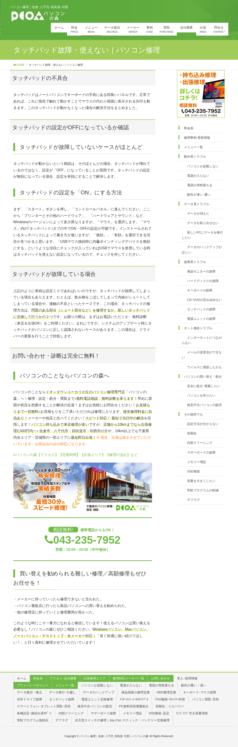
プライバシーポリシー (32, 685)
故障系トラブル (195, 262)
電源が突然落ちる (199, 185)
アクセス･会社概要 (63, 678)
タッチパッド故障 (61, 699)
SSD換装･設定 (159, 713)
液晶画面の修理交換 (135, 692)
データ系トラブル (196, 204)
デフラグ (193, 500)
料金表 (188, 128)
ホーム (21, 678)
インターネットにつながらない (202, 340)
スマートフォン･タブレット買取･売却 (43, 706)
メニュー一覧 (193, 147)
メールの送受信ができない (202, 354)
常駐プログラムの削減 (203, 490)
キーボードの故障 (199, 290)
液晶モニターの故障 (201, 271)
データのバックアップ (98, 692)
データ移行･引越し (62, 692)
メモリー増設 (196, 462)
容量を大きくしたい (201, 481)
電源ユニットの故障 (201, 318)
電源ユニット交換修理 (97, 699)
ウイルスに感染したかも (204, 367)
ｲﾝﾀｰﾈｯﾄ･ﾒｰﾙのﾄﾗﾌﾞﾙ (134, 699)
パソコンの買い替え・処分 (203, 376)
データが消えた (198, 213)
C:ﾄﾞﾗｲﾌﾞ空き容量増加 (192, 713)
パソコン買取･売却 (205, 699)
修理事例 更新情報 (197, 137)
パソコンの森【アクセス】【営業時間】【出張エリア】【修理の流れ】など (75, 455)
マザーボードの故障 (201, 452)
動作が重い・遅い (193, 685)
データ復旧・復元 (29, 692)
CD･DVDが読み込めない (204, 300)
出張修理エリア (95, 678)
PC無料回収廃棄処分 (134, 706)
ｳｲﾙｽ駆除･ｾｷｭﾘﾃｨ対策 (170, 699)
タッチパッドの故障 (201, 309)
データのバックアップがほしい (202, 249)
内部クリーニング (199, 443)
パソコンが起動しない (203, 166)
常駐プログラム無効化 (32, 720)
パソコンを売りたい (201, 395)
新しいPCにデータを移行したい (202, 235)
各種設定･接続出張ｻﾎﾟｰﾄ (34, 713)
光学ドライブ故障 (29, 699)
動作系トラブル (195, 156)
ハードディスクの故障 (203, 281)
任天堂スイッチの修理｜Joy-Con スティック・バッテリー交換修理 (122, 720)
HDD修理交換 (166, 692)
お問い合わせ (160, 678)
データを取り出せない (203, 223)
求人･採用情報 (187, 678)
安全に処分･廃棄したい (203, 386)
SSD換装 (193, 471)
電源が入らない (198, 175)
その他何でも (193, 414)
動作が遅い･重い (199, 194)
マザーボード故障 (103, 713)
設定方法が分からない (203, 424)
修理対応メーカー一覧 (128, 678)
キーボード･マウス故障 (199, 692)
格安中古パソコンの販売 (204, 405)
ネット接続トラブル (198, 328)
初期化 (192, 433)
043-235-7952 (86, 540)
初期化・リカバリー (170, 706)
